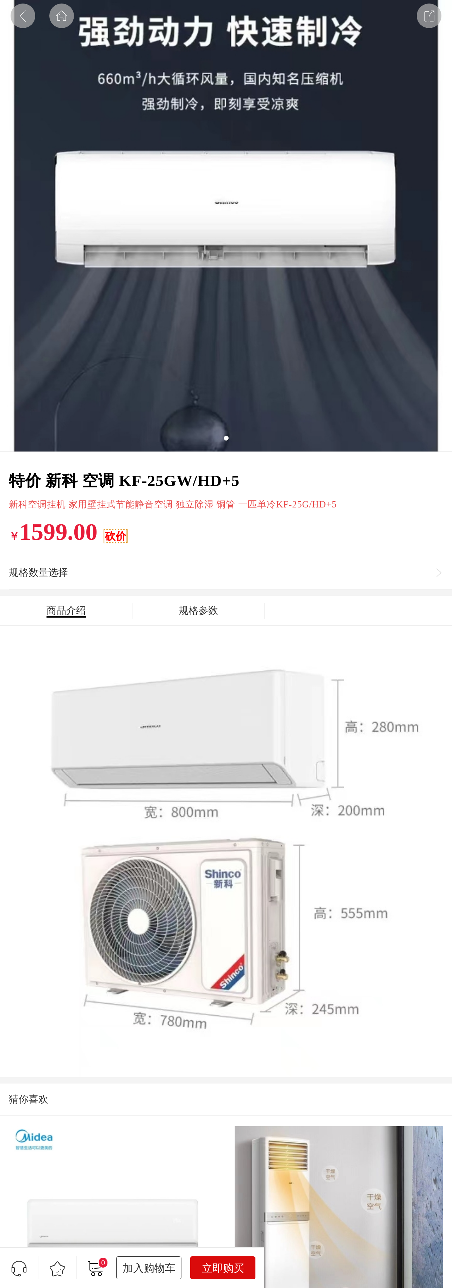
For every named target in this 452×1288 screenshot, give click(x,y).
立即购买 (223, 1268)
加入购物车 (149, 1268)
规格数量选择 (38, 572)
